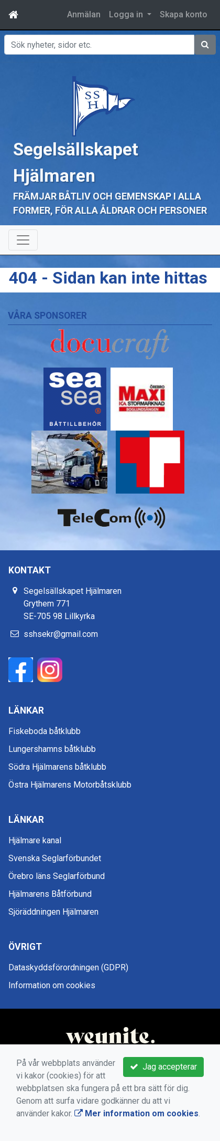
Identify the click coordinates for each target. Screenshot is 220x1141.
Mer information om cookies (136, 1113)
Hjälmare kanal (34, 840)
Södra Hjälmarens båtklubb (57, 767)
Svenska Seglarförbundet (54, 858)
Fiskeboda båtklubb (44, 731)
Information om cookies (51, 985)
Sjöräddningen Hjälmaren (53, 912)
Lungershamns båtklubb (52, 749)
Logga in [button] (127, 14)
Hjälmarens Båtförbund (50, 894)
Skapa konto (183, 14)
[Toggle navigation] (23, 239)
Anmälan (84, 14)
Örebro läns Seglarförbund (56, 876)
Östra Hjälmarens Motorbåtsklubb (69, 785)
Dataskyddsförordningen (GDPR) (68, 967)
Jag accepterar (163, 1067)
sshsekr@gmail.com (61, 634)
